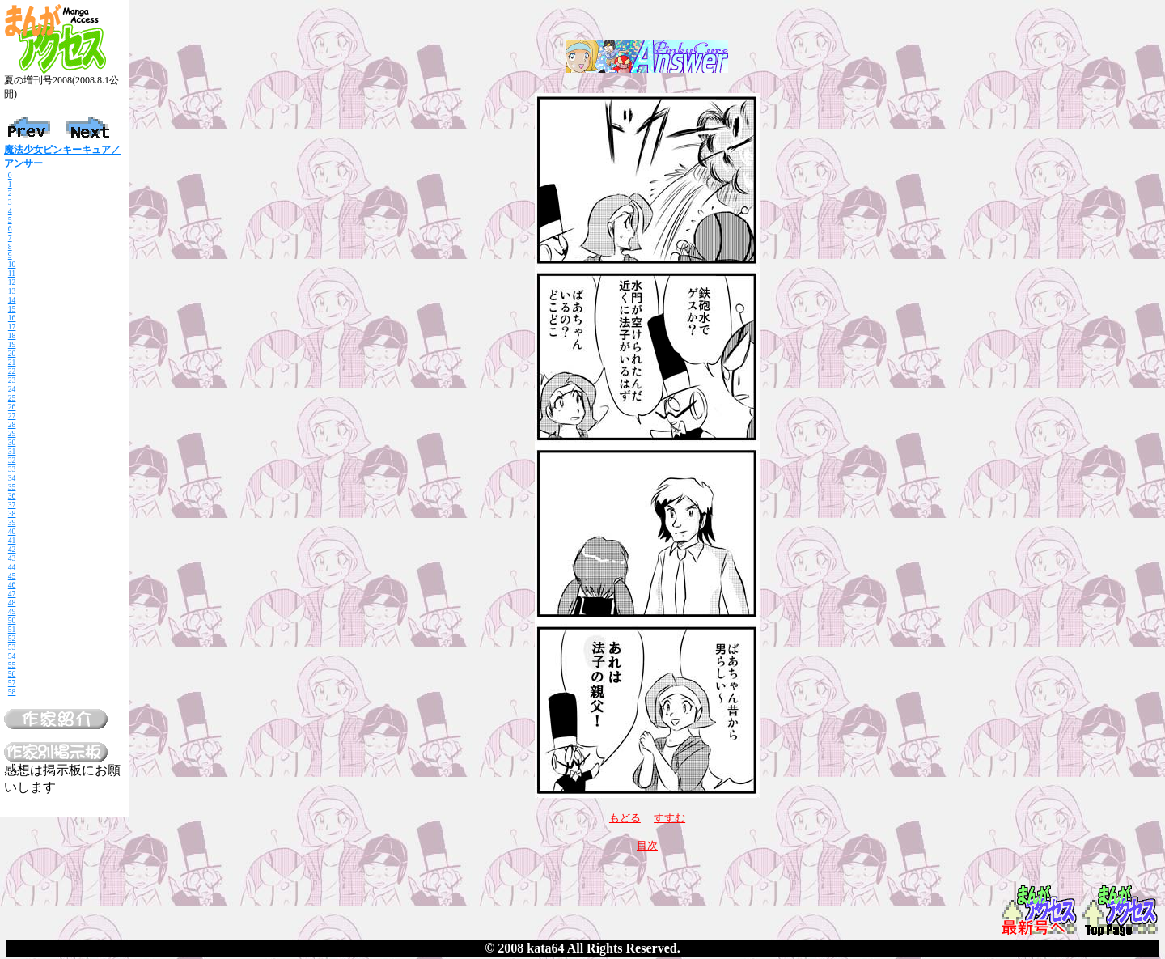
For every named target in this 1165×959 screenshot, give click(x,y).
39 (12, 522)
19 (12, 344)
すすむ (669, 818)
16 (12, 317)
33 (12, 469)
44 (12, 566)
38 (12, 513)
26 (12, 406)
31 (12, 451)
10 (12, 264)
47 (12, 593)
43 (12, 558)
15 (12, 308)
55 (12, 664)
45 (12, 575)
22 (12, 371)
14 (12, 299)
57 (12, 682)
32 (12, 460)
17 (12, 326)
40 (12, 531)
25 (12, 397)
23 (12, 380)
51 (12, 629)
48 (12, 602)
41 (12, 540)
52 (12, 638)
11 (11, 273)
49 (12, 611)
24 (12, 388)
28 (12, 424)
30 (12, 442)
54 (12, 655)
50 (12, 620)
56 (12, 673)
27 (12, 415)
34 (12, 477)
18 (12, 335)
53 (12, 647)
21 (12, 362)
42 (12, 549)
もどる (625, 818)
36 (12, 495)
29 (12, 433)
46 (12, 584)
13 (12, 290)
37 (12, 504)
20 (12, 353)
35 (12, 486)
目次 (647, 845)
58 (12, 691)
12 (12, 282)
